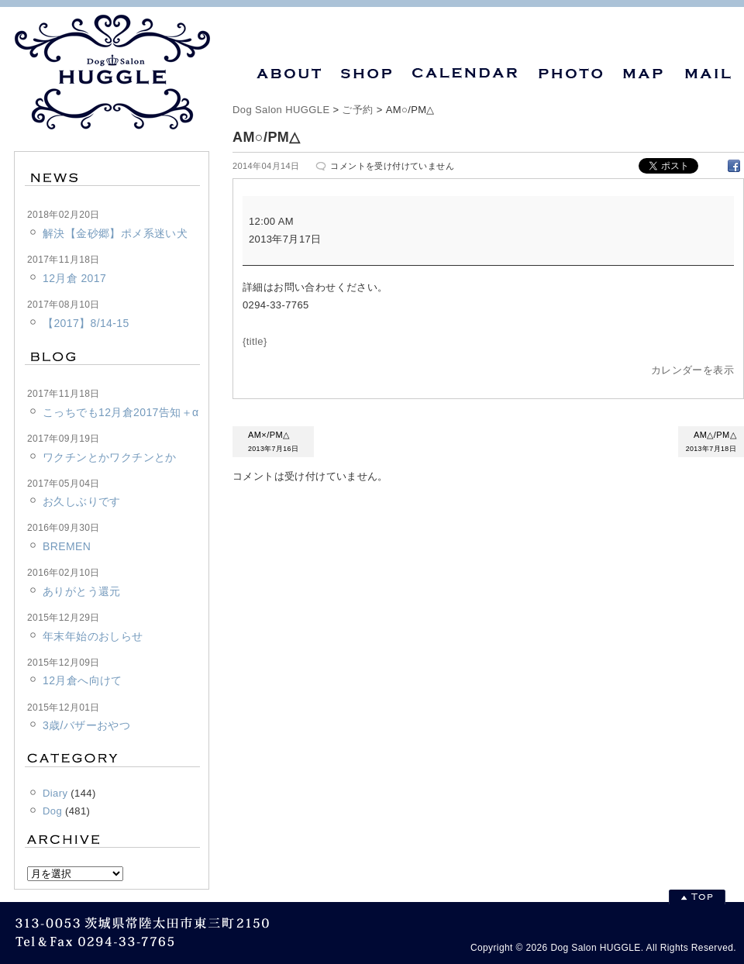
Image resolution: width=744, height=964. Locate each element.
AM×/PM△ (273, 443)
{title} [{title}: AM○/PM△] (255, 341)
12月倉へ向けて (82, 680)
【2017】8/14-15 (86, 323)
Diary (55, 793)
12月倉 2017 (74, 278)
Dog (52, 811)
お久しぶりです (82, 501)
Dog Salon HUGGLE (280, 109)
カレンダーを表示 (692, 370)
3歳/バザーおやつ (86, 725)
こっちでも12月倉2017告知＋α (120, 412)
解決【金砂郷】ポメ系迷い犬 (115, 233)
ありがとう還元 (82, 591)
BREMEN (67, 546)
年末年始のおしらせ (93, 636)
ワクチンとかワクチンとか (110, 457)
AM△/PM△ (711, 443)
